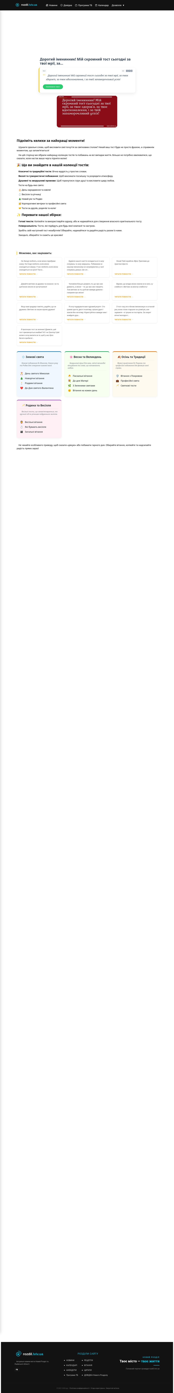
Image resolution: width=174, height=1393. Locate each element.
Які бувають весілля (33, 427)
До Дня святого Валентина (37, 388)
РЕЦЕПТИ (88, 1360)
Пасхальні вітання (80, 376)
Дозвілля (118, 5)
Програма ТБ (83, 5)
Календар (102, 5)
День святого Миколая (34, 373)
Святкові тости (126, 385)
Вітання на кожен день (82, 390)
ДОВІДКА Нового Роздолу (96, 1375)
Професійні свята (127, 380)
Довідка (66, 5)
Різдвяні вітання (31, 383)
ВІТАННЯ (88, 1365)
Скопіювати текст (53, 87)
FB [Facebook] (17, 1370)
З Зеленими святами (81, 385)
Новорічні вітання (32, 378)
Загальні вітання (31, 431)
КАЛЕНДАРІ (71, 1365)
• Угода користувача (97, 1388)
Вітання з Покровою (129, 376)
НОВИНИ (70, 1360)
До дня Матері (78, 380)
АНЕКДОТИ (71, 1370)
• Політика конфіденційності (79, 1388)
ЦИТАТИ (88, 1370)
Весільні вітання (31, 422)
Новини (51, 5)
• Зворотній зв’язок (112, 1388)
